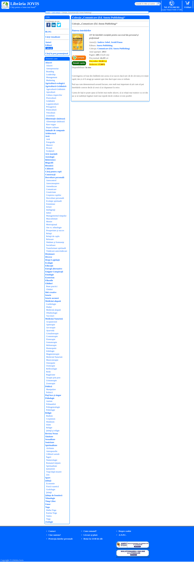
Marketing (50, 80)
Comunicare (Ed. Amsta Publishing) (113, 48)
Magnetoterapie (52, 354)
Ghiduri (49, 283)
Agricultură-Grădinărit (55, 86)
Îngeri (48, 457)
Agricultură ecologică (55, 83)
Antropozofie (51, 451)
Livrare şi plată (90, 535)
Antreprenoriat (52, 68)
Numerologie (51, 460)
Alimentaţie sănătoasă (55, 118)
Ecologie (49, 263)
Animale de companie (55, 130)
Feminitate (50, 204)
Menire (49, 221)
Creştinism (50, 419)
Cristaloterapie (52, 333)
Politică (48, 386)
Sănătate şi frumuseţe (55, 242)
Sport (47, 478)
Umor (47, 504)
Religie (48, 413)
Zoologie (49, 522)
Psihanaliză (51, 404)
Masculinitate (52, 219)
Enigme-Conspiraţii (54, 271)
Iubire (48, 213)
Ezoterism (49, 277)
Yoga (47, 507)
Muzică (49, 145)
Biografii (49, 163)
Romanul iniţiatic (53, 463)
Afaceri (48, 62)
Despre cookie (125, 531)
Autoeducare (51, 186)
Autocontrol (51, 180)
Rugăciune (50, 375)
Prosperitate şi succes (55, 230)
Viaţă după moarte (54, 472)
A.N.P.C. (122, 535)
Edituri (48, 45)
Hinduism (50, 422)
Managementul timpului (56, 216)
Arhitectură (50, 133)
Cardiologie (51, 304)
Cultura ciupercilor (54, 95)
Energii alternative (53, 269)
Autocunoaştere (52, 183)
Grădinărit (50, 101)
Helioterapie (51, 345)
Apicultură (50, 92)
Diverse (48, 257)
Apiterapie (50, 324)
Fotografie (50, 142)
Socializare (51, 245)
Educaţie (49, 266)
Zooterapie (50, 383)
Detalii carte (79, 63)
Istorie (48, 295)
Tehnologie (50, 498)
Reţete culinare (52, 127)
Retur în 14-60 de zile (93, 539)
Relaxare (50, 239)
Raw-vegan (51, 124)
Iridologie (50, 351)
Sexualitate (50, 439)
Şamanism (50, 469)
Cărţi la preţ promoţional (56, 53)
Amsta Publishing (104, 45)
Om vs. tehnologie (54, 227)
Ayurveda (50, 330)
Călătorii (49, 168)
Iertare (49, 207)
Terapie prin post (53, 377)
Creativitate (51, 192)
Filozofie (49, 280)
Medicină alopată (53, 301)
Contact (52, 531)
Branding (50, 71)
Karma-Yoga (51, 513)
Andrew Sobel (103, 42)
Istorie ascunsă (52, 298)
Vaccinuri (50, 316)
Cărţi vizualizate (52, 37)
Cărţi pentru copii (53, 171)
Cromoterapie (52, 336)
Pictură (49, 148)
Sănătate (49, 436)
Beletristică (50, 160)
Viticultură (50, 113)
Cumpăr (81, 58)
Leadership (51, 74)
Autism (49, 401)
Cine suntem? (54, 535)
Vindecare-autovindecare (56, 251)
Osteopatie (50, 363)
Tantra (48, 516)
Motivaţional (51, 224)
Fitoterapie (50, 339)
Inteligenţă (50, 210)
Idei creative (50, 292)
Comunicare (51, 189)
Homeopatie (51, 348)
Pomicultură (51, 110)
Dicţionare (50, 254)
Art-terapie (50, 327)
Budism (49, 416)
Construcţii (50, 174)
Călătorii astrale (53, 454)
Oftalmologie (51, 313)
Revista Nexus (51, 433)
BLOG (48, 32)
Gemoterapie (51, 342)
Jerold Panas (116, 42)
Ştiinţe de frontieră (53, 495)
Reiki (48, 372)
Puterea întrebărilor (81, 30)
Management (51, 77)
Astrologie (49, 157)
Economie (50, 483)
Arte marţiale (51, 154)
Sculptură (50, 151)
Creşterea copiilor (53, 195)
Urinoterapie (51, 380)
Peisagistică (51, 107)
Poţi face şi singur (53, 395)
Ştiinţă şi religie (53, 430)
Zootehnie (50, 116)
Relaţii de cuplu (53, 236)
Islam (48, 424)
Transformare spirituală (56, 248)
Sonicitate (49, 442)
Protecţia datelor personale (60, 539)
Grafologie (50, 489)
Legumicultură (52, 104)
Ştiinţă (48, 481)
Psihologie (49, 398)
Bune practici (51, 286)
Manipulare (51, 389)
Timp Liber (50, 501)
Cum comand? (90, 531)
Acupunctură (51, 322)
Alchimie (50, 448)
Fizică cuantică (52, 486)
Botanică (49, 165)
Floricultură (51, 98)
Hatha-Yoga (51, 510)
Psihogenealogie (53, 407)
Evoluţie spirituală (54, 201)
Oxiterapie (50, 366)
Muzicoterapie (52, 360)
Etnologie (49, 274)
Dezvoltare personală (54, 177)
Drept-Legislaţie (52, 260)
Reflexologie (51, 369)
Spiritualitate (51, 445)
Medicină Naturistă (54, 319)
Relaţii (49, 233)
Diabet (49, 307)
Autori (48, 42)
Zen (47, 475)
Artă (47, 136)
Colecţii (48, 48)
